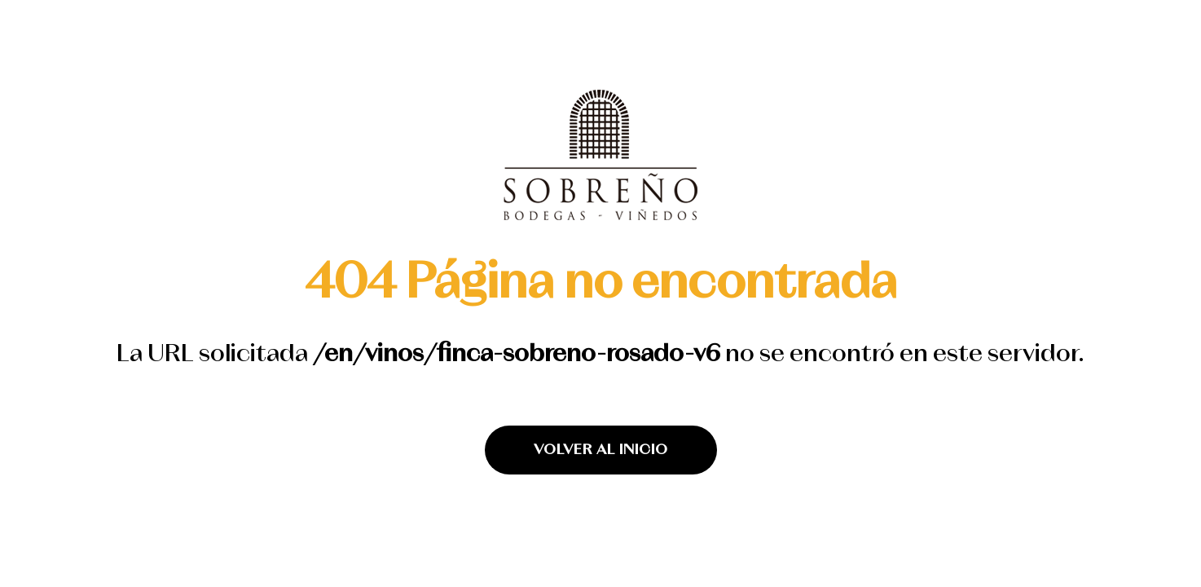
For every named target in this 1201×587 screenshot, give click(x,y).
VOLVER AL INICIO (601, 450)
